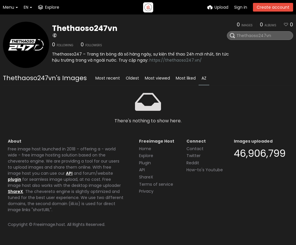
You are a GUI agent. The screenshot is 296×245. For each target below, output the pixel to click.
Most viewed (157, 78)
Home (145, 149)
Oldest (132, 78)
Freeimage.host (49, 224)
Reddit (192, 163)
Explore (146, 156)
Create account (273, 7)
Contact (195, 149)
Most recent (107, 78)
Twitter (193, 156)
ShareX (15, 191)
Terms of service (156, 184)
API (69, 173)
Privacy (146, 191)
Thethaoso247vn (84, 28)
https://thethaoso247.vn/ (175, 60)
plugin (14, 179)
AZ (203, 78)
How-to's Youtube (204, 170)
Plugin (145, 163)
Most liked (186, 78)
